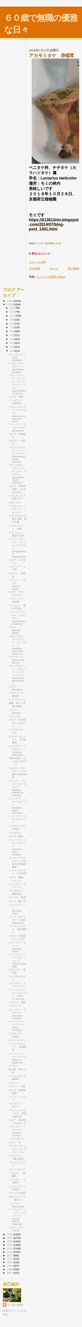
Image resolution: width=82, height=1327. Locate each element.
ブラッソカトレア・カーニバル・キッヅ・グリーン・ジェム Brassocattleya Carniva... (17, 384)
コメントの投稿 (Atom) (50, 276)
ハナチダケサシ (17, 1138)
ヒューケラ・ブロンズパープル (17, 819)
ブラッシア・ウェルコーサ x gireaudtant (17, 427)
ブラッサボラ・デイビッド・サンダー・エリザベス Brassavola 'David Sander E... (17, 474)
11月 (12, 311)
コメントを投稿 (37, 262)
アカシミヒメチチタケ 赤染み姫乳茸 (17, 1113)
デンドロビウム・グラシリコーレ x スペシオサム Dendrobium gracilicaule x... (17, 674)
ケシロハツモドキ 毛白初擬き (17, 929)
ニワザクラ (15, 1006)
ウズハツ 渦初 (17, 1002)
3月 (12, 343)
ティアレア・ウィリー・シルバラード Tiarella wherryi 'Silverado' (17, 1216)
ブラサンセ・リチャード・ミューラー (17, 509)
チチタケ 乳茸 (17, 897)
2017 (10, 1237)
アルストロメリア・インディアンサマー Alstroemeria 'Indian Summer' (17, 454)
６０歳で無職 (15, 1305)
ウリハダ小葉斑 (17, 1193)
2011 (10, 1258)
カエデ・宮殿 (16, 396)
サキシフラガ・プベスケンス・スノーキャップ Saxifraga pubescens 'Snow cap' (17, 645)
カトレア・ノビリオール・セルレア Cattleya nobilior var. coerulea (17, 788)
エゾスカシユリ (17, 699)
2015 (10, 1244)
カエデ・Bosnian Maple (14, 630)
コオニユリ (15, 502)
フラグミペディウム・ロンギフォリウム (17, 1149)
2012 (10, 1255)
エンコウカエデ (17, 1169)
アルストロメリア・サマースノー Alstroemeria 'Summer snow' (17, 414)
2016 (10, 1241)
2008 (10, 1269)
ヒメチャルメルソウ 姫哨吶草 (17, 1046)
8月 (12, 323)
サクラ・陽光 (16, 836)
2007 (10, 1272)
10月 (12, 315)
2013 (10, 1251)
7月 (12, 327)
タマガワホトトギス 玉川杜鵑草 (17, 739)
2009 (10, 1265)
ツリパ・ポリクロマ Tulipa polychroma (17, 919)
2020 (10, 300)
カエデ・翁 (15, 1142)
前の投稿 (73, 268)
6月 (12, 331)
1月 (12, 350)
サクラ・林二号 (17, 901)
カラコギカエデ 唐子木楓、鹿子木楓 (18, 518)
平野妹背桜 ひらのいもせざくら (17, 761)
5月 (12, 335)
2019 (10, 304)
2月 (12, 347)
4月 (12, 339)
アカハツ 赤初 (17, 1086)
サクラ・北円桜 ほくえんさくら (18, 722)
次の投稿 (34, 268)
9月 (12, 319)
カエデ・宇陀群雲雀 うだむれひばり (17, 489)
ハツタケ (13, 1065)
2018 (10, 1234)
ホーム (54, 268)
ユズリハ (13, 1083)
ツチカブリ (16, 832)
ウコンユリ (15, 716)
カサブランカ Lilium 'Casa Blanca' (17, 659)
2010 (10, 1262)
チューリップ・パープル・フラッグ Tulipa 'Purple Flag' (17, 960)
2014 (10, 1248)
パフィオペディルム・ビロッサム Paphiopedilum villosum (17, 618)
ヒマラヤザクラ (17, 1040)
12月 (12, 307)
